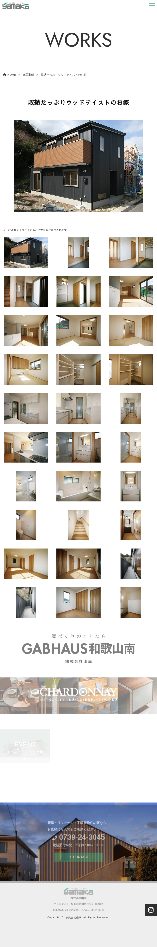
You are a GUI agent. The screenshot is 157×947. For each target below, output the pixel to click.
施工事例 (28, 74)
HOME (9, 74)
